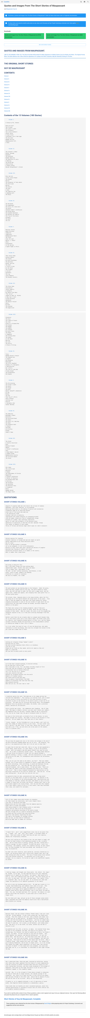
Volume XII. (7, 108)
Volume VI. (7, 90)
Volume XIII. (7, 111)
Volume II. (6, 79)
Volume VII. (7, 93)
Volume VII (12, 283)
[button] (45, 44)
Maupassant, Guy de (11, 9)
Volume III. (7, 82)
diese (77, 23)
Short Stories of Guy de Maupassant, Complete (22, 999)
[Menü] (2, 1)
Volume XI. (7, 105)
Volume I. (6, 76)
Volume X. (6, 102)
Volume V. (6, 87)
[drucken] (84, 1)
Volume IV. (7, 84)
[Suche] (88, 1)
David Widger (47, 1003)
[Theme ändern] (81, 1)
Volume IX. (7, 99)
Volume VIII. (7, 96)
